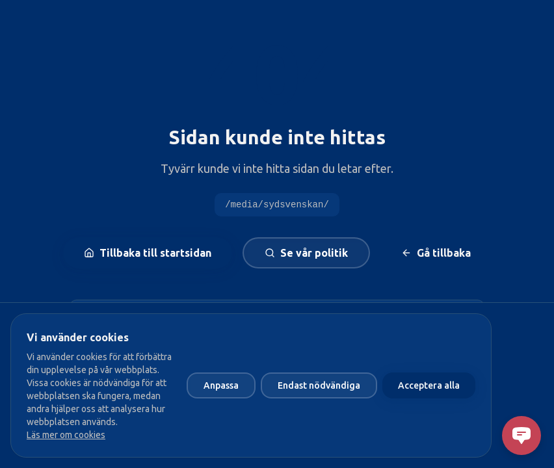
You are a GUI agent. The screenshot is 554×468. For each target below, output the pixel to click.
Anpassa (221, 385)
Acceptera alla (429, 385)
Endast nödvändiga (319, 385)
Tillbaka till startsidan (147, 253)
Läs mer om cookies (66, 435)
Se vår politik (306, 253)
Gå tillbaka (436, 253)
